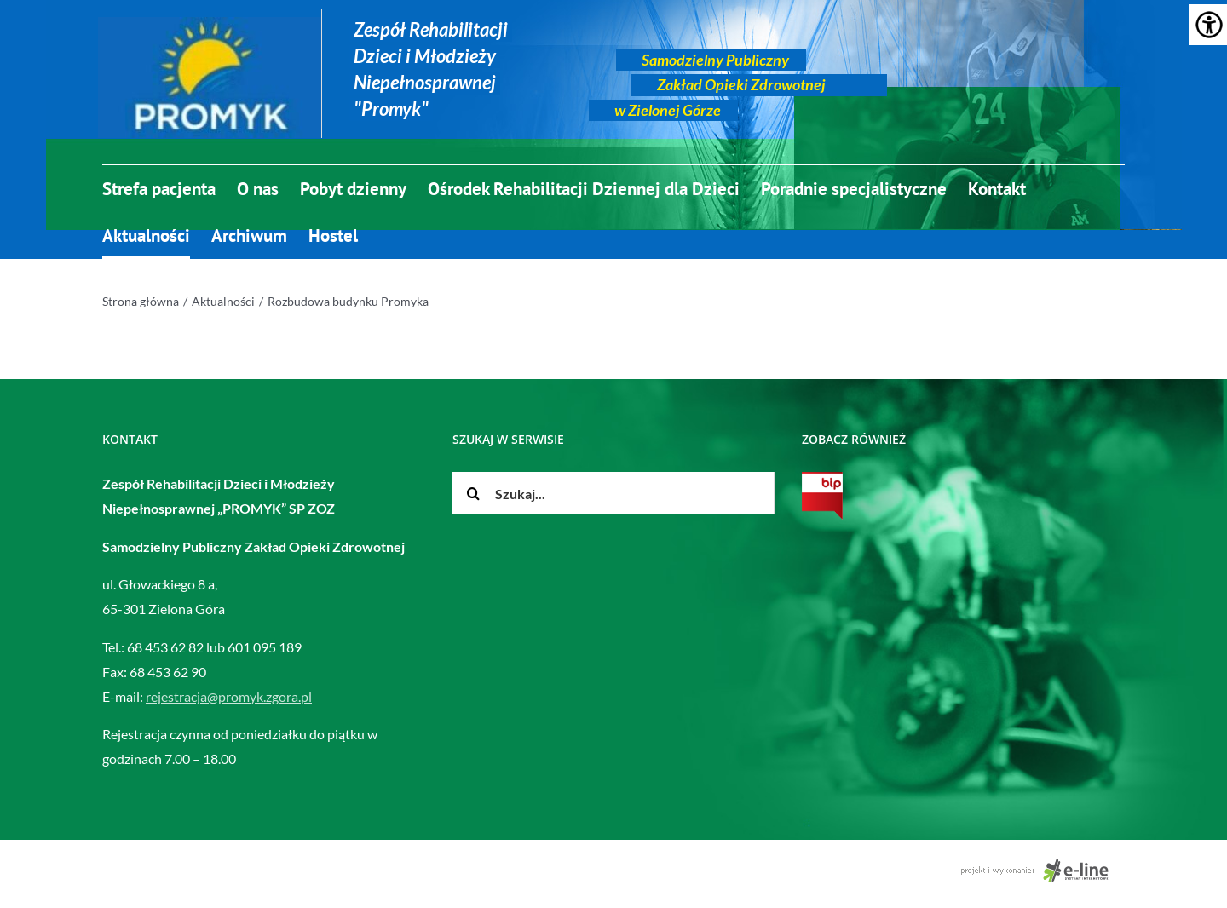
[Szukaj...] (613, 493)
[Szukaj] (473, 493)
